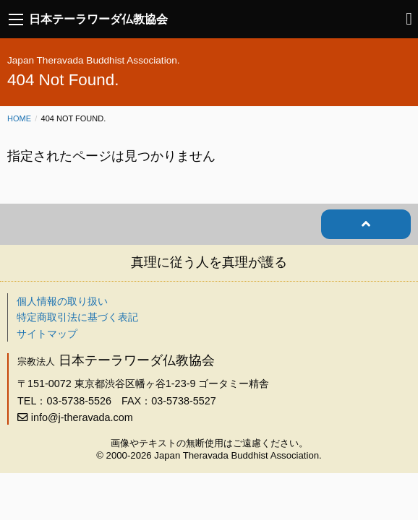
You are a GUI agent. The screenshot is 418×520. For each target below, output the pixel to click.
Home (19, 118)
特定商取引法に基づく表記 (77, 317)
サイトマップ (47, 333)
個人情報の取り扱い (62, 301)
